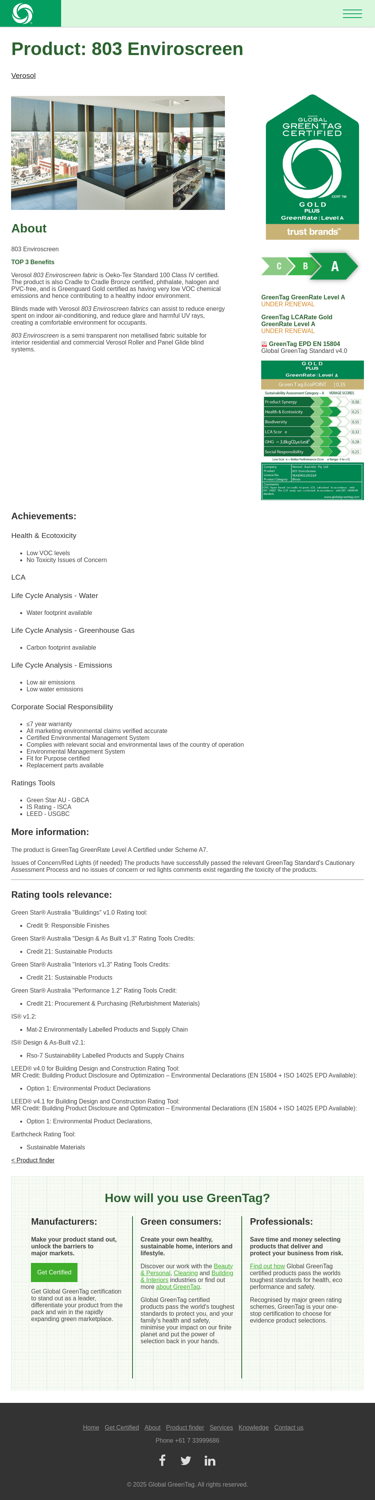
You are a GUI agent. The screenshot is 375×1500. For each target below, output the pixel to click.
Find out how (267, 1266)
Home (91, 1427)
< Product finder (32, 1160)
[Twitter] (186, 1461)
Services (221, 1427)
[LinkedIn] (209, 1461)
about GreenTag (178, 1287)
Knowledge (254, 1427)
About (153, 1427)
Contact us (288, 1427)
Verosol (23, 76)
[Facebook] (162, 1461)
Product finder (185, 1427)
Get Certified (54, 1272)
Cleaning (186, 1273)
